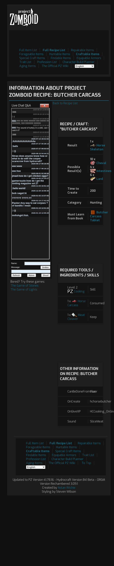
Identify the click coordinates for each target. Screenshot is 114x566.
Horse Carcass (77, 303)
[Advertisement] (80, 244)
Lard (99, 179)
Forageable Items (31, 54)
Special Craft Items (32, 58)
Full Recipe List (54, 50)
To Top (86, 463)
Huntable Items (59, 54)
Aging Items (27, 66)
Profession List (47, 62)
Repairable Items (82, 50)
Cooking (79, 291)
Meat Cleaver (76, 317)
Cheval (101, 163)
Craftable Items (87, 54)
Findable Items (61, 58)
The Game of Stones (24, 286)
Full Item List (28, 50)
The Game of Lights (23, 289)
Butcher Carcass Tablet (99, 216)
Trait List (25, 62)
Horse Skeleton (97, 147)
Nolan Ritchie (66, 488)
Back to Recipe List (65, 103)
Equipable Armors (89, 58)
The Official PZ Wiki (55, 66)
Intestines (103, 171)
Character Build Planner (78, 62)
